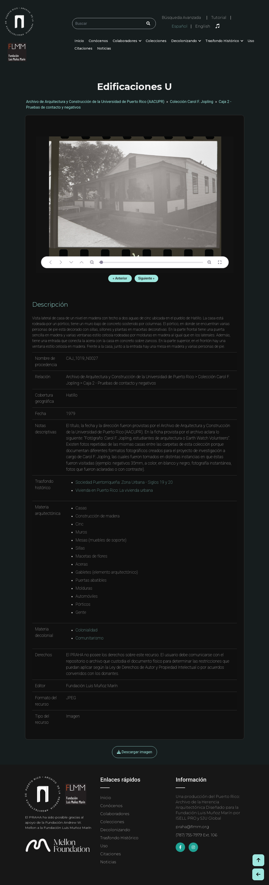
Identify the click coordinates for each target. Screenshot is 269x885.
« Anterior (120, 278)
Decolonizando (184, 41)
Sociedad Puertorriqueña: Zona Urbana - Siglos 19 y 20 (124, 482)
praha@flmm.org (192, 827)
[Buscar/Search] (114, 23)
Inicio (79, 41)
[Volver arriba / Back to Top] (258, 860)
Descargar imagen (134, 752)
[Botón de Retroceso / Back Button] (258, 874)
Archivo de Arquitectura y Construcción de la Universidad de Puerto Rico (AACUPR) (95, 101)
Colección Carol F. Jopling (191, 101)
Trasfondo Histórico (222, 41)
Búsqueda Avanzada (181, 17)
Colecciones (156, 41)
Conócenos (98, 41)
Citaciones (83, 48)
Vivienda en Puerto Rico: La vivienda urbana (114, 490)
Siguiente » (146, 278)
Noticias (104, 48)
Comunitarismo (89, 638)
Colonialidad (86, 630)
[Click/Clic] (148, 23)
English (202, 26)
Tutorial (218, 17)
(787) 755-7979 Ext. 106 (196, 835)
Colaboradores (125, 41)
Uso (251, 41)
